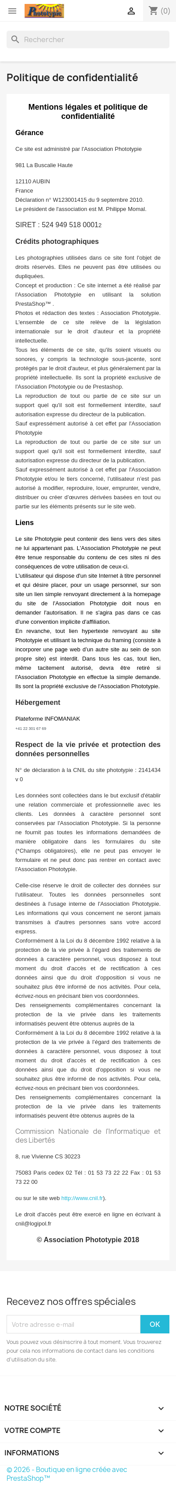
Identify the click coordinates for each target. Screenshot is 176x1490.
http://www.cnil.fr (82, 1198)
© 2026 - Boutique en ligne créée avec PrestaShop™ (67, 1474)
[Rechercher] (88, 39)
